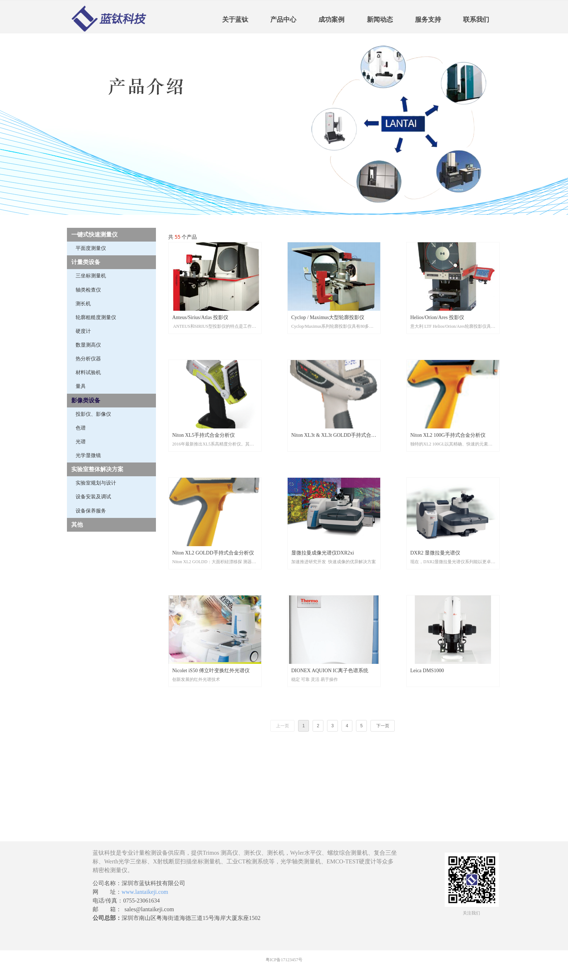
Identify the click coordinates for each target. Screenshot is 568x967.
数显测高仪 (88, 345)
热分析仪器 (88, 358)
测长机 (83, 303)
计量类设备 (85, 262)
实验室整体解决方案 (97, 469)
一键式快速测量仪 (94, 234)
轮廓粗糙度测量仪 (96, 317)
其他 (77, 525)
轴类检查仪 (88, 290)
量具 (81, 386)
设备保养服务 (91, 511)
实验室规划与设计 (96, 483)
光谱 (81, 441)
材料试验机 (88, 372)
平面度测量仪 (91, 248)
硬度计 (83, 331)
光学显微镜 (88, 455)
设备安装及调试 (93, 496)
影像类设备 (85, 400)
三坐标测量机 (91, 276)
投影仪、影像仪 (93, 414)
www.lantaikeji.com (145, 892)
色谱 (81, 428)
